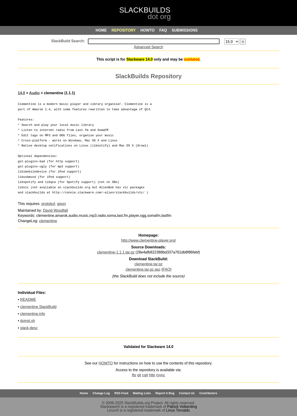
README (28, 300)
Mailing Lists (142, 393)
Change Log (101, 393)
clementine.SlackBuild (38, 307)
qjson (61, 204)
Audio (34, 93)
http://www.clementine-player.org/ (148, 240)
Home (84, 393)
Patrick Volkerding (182, 407)
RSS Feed (121, 393)
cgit (145, 375)
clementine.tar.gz (149, 264)
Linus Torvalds (178, 410)
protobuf (48, 204)
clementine (48, 221)
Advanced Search (148, 47)
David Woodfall (55, 210)
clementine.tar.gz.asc (143, 269)
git (139, 375)
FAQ (166, 269)
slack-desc (29, 328)
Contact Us (187, 393)
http (152, 375)
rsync (160, 375)
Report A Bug (164, 393)
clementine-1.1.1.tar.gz (116, 252)
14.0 (21, 93)
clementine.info (32, 314)
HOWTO (106, 363)
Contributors (208, 393)
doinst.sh (27, 321)
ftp (134, 375)
